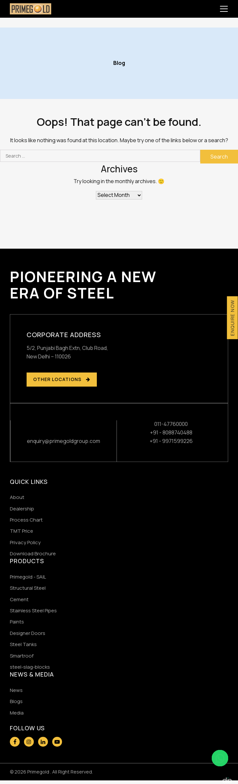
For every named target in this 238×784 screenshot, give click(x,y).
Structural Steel (28, 587)
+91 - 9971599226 (171, 441)
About (17, 497)
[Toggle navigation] (224, 9)
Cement (19, 599)
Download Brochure (33, 553)
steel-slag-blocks (30, 666)
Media (17, 712)
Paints (17, 621)
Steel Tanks (23, 644)
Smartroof (21, 655)
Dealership (22, 508)
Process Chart (26, 519)
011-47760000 (171, 424)
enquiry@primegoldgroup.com (63, 441)
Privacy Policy (25, 542)
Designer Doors (27, 633)
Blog (119, 63)
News (16, 690)
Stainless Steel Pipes (33, 610)
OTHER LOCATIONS (61, 379)
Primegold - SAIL (28, 576)
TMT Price (21, 530)
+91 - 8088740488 (171, 432)
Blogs (16, 701)
